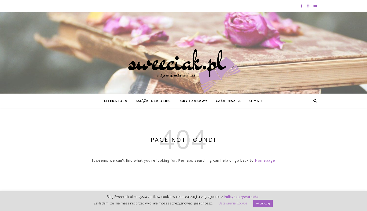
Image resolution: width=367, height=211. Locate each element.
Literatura (115, 100)
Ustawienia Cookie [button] (232, 203)
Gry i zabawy (193, 100)
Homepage (265, 160)
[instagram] (308, 6)
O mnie (256, 100)
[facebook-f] (302, 6)
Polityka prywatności (241, 197)
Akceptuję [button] (263, 203)
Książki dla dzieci (154, 100)
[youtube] (315, 6)
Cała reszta (228, 100)
